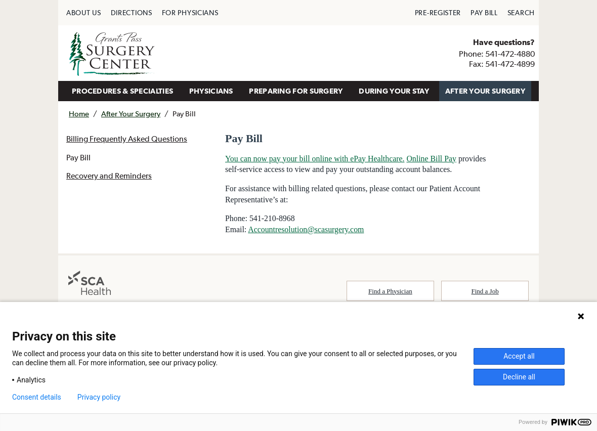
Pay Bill (78, 157)
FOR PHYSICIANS (190, 13)
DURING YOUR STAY (394, 91)
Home (79, 113)
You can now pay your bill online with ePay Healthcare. (315, 158)
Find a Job (485, 292)
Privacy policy (98, 397)
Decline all (519, 377)
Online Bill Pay (433, 158)
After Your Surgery (130, 113)
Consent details (36, 397)
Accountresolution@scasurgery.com (307, 230)
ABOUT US (83, 13)
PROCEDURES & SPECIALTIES (122, 91)
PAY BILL (484, 13)
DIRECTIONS (131, 13)
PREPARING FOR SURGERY (296, 91)
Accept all (519, 356)
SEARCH (521, 13)
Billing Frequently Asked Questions (126, 139)
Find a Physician (390, 292)
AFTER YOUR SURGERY (485, 91)
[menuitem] (83, 12)
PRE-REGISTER (438, 13)
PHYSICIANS (211, 91)
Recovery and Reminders (109, 176)
